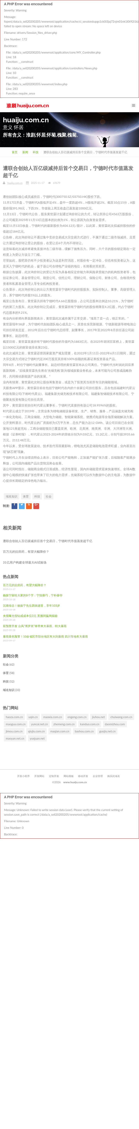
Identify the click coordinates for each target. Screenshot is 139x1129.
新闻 (25, 152)
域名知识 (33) (11, 690)
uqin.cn (33, 717)
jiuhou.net (98, 717)
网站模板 (69, 776)
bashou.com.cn (84, 731)
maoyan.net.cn (15, 738)
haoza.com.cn (14, 717)
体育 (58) (8, 673)
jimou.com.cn (14, 731)
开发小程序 (23, 776)
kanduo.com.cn (89, 724)
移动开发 (83, 776)
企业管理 (98, 776)
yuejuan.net (37, 738)
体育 (26, 496)
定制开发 (54, 776)
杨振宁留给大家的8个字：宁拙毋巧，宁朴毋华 (32, 595)
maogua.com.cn (15, 724)
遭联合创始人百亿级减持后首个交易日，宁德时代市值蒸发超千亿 (47, 541)
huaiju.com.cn (14, 182)
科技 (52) (8, 681)
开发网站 (39, 776)
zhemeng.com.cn (64, 724)
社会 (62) (8, 664)
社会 (48, 496)
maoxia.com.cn (52, 717)
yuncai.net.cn (39, 724)
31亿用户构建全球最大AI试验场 (24, 562)
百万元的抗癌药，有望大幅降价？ (26, 551)
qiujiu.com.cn (36, 731)
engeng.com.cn (77, 717)
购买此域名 (113, 776)
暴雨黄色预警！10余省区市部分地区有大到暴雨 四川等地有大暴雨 (45, 636)
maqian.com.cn (59, 731)
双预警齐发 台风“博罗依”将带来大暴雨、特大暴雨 (35, 626)
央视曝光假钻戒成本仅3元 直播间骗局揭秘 (30, 615)
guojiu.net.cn (107, 731)
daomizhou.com (115, 724)
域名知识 (11, 496)
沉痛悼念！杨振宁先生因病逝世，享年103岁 (31, 605)
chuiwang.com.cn (121, 717)
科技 (36, 152)
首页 (15, 152)
